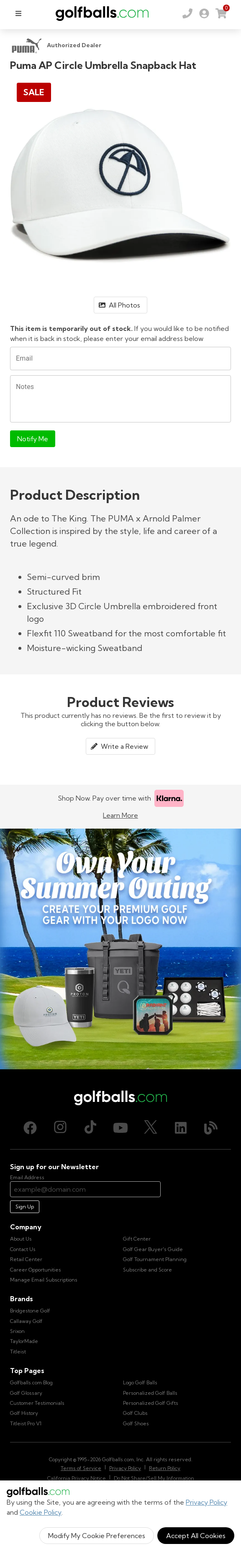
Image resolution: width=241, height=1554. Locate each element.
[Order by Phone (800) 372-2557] (187, 13)
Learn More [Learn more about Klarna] (120, 815)
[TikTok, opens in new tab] (90, 1128)
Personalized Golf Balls (150, 1393)
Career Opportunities (35, 1270)
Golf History (24, 1413)
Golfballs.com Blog (31, 1382)
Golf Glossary (26, 1393)
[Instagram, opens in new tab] (60, 1128)
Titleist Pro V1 (25, 1423)
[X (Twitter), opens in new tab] (151, 1128)
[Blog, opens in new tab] (211, 1128)
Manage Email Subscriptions (43, 1280)
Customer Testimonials (37, 1403)
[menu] (18, 13)
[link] (204, 13)
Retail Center (26, 1259)
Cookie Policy (41, 1512)
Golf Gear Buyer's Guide (153, 1249)
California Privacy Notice (76, 1478)
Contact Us (23, 1249)
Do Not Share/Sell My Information (154, 1478)
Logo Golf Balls (140, 1382)
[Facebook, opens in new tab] (30, 1128)
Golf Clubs (135, 1413)
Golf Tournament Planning (155, 1259)
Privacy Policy (206, 1502)
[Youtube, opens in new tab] (120, 1128)
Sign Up (24, 1206)
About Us (21, 1239)
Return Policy (164, 1468)
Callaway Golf (26, 1321)
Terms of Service (81, 1468)
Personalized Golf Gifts (150, 1403)
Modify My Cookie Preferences (96, 1535)
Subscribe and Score (147, 1270)
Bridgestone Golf (30, 1310)
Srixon (17, 1331)
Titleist (18, 1351)
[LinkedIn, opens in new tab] (181, 1128)
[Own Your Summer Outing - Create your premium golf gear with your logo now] (120, 949)
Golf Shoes (136, 1423)
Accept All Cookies (196, 1535)
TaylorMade (24, 1341)
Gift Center (137, 1239)
